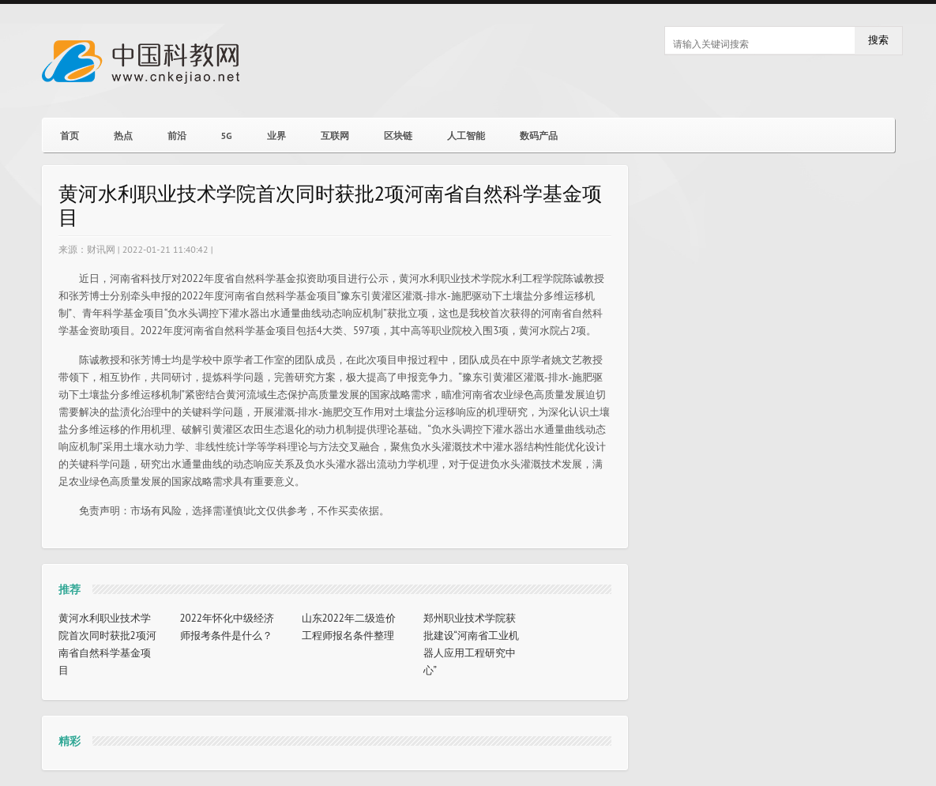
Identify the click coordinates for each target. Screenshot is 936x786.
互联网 (335, 135)
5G (226, 135)
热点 (123, 135)
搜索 (878, 40)
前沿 (176, 135)
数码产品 (539, 135)
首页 (69, 135)
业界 (276, 135)
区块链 (398, 135)
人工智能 (466, 135)
